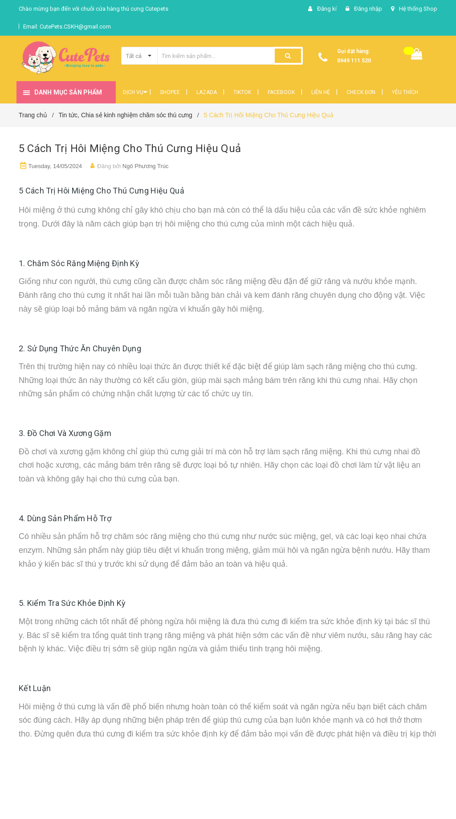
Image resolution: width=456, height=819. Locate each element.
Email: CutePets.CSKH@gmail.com (67, 26)
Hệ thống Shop (418, 8)
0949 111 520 (354, 61)
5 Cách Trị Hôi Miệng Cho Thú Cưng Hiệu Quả (130, 148)
